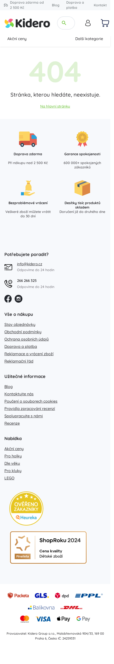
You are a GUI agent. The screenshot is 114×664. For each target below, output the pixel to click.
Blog (55, 5)
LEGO (9, 478)
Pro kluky (12, 470)
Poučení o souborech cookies (30, 401)
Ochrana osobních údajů (26, 339)
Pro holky (13, 456)
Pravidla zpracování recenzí (29, 408)
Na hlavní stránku (55, 106)
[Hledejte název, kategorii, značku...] (69, 23)
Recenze (12, 423)
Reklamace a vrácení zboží (29, 353)
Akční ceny (17, 38)
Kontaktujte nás (19, 393)
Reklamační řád (18, 361)
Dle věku (12, 463)
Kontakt (100, 5)
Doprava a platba (75, 5)
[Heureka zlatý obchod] (26, 508)
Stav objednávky (19, 324)
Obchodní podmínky (22, 331)
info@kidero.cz (29, 264)
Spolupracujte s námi (23, 415)
